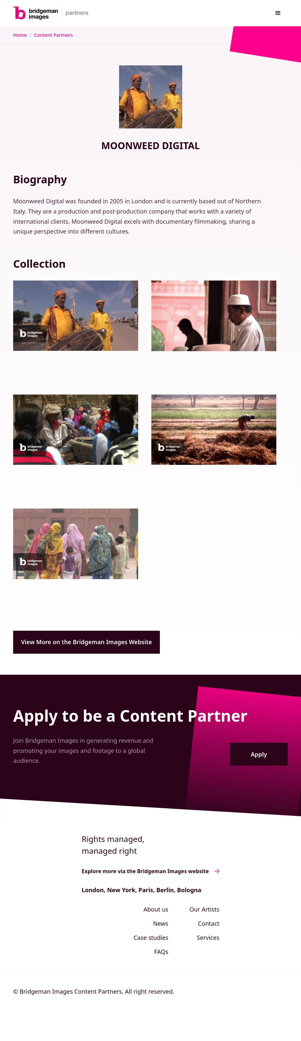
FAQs (161, 952)
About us (155, 909)
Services (208, 937)
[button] (278, 13)
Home (20, 35)
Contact (208, 923)
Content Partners (53, 35)
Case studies (151, 937)
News (160, 923)
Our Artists (204, 909)
